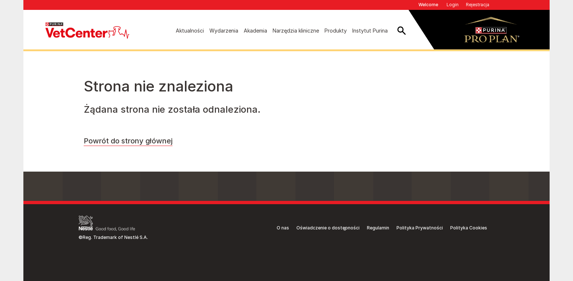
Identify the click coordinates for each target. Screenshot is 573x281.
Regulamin (378, 228)
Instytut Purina (370, 30)
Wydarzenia (223, 30)
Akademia (255, 30)
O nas (283, 228)
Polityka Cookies (468, 228)
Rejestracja (477, 4)
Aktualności (190, 30)
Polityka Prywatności (419, 228)
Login (453, 4)
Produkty (336, 30)
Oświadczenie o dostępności (328, 228)
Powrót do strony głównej (128, 140)
